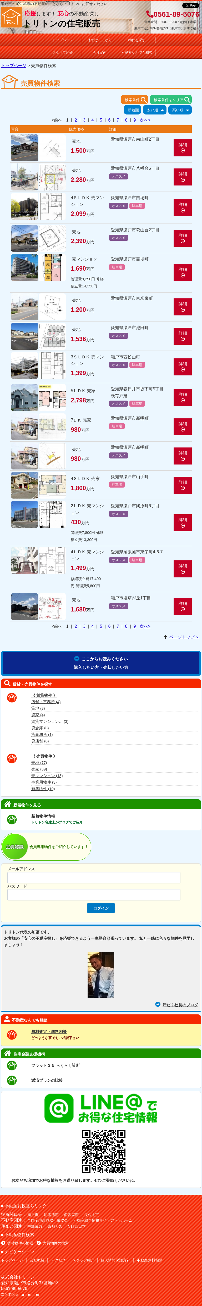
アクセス (58, 1260)
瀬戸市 (32, 1214)
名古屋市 (71, 1214)
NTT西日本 (77, 1226)
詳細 (183, 147)
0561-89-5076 (172, 14)
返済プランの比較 (47, 1080)
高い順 (182, 110)
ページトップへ (184, 637)
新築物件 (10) (43, 789)
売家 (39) (39, 769)
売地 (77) (39, 763)
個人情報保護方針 (115, 1260)
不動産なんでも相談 (137, 52)
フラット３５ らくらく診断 (55, 1065)
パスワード (17, 886)
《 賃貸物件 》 (44, 695)
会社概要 (37, 1260)
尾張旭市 (51, 1214)
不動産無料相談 (150, 1260)
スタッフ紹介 (62, 52)
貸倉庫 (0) (40, 728)
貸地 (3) (38, 708)
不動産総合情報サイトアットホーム (102, 1220)
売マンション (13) (47, 776)
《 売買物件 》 (44, 756)
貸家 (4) (38, 715)
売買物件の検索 (53, 1243)
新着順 (134, 110)
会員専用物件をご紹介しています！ (58, 847)
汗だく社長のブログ (176, 1005)
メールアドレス (21, 869)
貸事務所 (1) (42, 735)
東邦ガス (55, 1226)
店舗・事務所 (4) (46, 702)
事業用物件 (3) (44, 782)
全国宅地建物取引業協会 (47, 1220)
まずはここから (100, 40)
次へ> (145, 120)
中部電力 (34, 1226)
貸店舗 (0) (40, 741)
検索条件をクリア (173, 100)
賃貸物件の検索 (17, 1243)
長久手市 (91, 1214)
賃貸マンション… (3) (49, 721)
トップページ (62, 40)
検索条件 (136, 100)
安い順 (156, 110)
